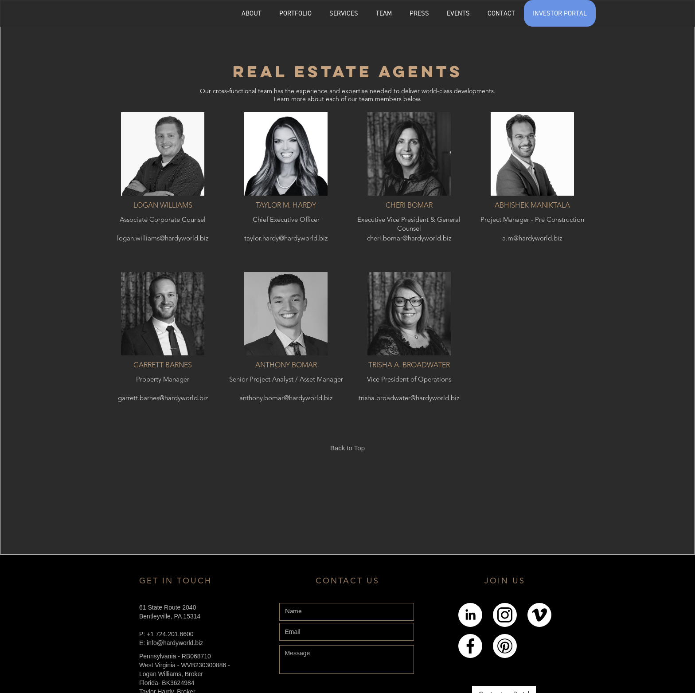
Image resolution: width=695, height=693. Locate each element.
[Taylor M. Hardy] (286, 154)
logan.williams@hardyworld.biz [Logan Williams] (162, 239)
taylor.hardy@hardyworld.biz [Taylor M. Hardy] (286, 239)
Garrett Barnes (162, 365)
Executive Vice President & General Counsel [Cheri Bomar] (409, 224)
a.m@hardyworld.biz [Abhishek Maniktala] (532, 239)
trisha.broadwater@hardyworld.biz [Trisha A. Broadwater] (409, 398)
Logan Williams (162, 205)
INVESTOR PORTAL (560, 13)
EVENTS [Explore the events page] (458, 13)
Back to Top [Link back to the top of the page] (347, 448)
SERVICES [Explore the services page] (343, 13)
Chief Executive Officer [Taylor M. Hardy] (286, 220)
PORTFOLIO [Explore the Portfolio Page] (295, 13)
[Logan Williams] (163, 154)
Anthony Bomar (286, 365)
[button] (295, 13)
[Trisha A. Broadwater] (409, 313)
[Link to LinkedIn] (470, 615)
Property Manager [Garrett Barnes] (162, 380)
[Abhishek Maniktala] (532, 154)
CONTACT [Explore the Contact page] (501, 13)
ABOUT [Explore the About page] (252, 13)
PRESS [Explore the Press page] (419, 13)
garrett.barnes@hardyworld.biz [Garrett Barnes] (163, 398)
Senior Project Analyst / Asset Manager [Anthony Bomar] (286, 380)
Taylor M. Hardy (286, 205)
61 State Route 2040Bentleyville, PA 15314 (169, 612)
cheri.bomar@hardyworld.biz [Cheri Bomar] (409, 239)
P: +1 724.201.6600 (166, 634)
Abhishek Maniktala (532, 205)
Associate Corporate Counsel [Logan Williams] (163, 220)
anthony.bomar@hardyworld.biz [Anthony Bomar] (285, 398)
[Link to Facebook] (470, 646)
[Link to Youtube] (539, 615)
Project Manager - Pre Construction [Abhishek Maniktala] (532, 220)
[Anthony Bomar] (286, 313)
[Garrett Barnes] (163, 313)
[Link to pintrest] (505, 646)
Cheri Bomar (409, 205)
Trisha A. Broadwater (409, 365)
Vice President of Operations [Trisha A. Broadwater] (409, 380)
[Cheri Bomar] (409, 154)
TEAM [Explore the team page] (384, 13)
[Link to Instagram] (505, 615)
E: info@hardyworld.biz (171, 642)
